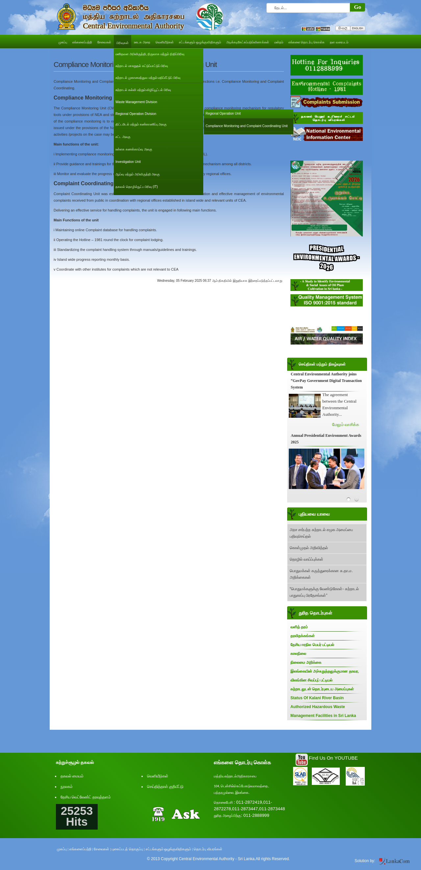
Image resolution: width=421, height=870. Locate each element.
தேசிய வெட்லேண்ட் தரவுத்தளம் (86, 797)
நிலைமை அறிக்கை (305, 662)
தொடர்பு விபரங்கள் (208, 849)
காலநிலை (298, 653)
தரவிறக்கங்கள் (302, 636)
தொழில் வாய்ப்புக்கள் (306, 559)
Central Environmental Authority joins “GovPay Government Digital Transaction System (326, 381)
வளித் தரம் (299, 627)
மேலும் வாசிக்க (345, 424)
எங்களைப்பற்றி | (81, 849)
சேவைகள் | (102, 849)
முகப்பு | (62, 849)
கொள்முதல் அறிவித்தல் (309, 548)
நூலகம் (67, 786)
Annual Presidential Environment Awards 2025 (326, 438)
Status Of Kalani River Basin (317, 698)
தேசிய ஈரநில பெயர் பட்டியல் (312, 644)
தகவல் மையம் (72, 776)
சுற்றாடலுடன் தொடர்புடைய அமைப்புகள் (322, 689)
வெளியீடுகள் (157, 776)
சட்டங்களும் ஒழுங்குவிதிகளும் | (169, 849)
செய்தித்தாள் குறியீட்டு (165, 786)
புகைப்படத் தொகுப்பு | (128, 849)
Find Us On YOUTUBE (333, 758)
